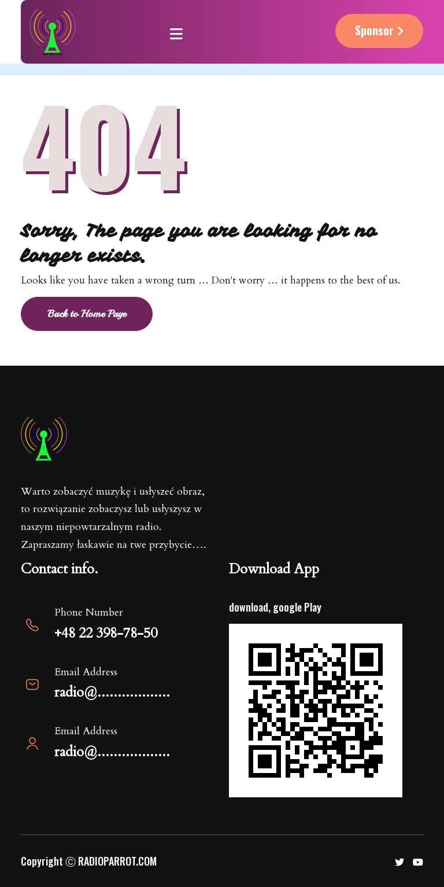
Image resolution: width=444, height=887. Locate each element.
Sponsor (379, 30)
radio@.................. (112, 692)
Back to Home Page (86, 313)
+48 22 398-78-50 (105, 633)
